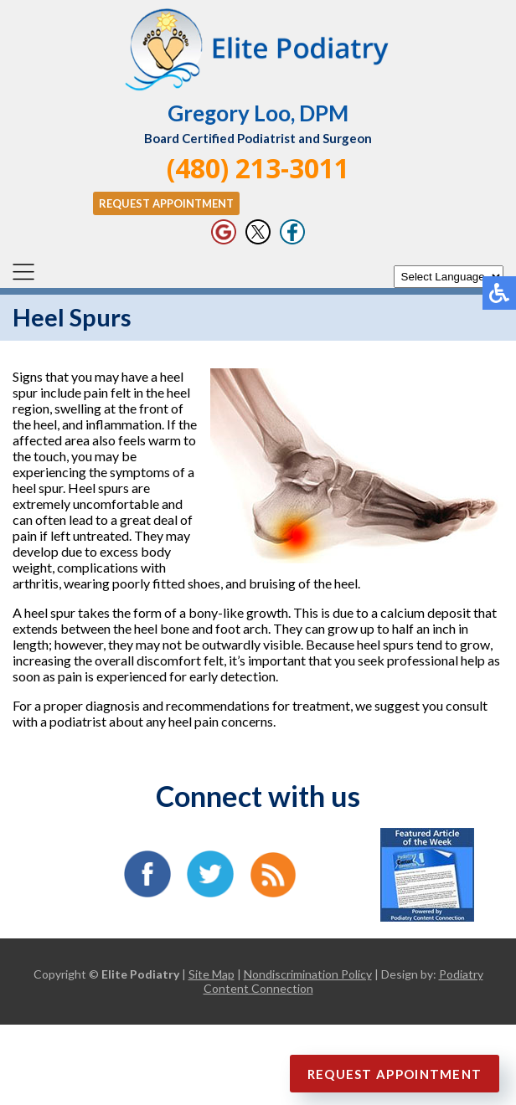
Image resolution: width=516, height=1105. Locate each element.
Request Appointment (166, 203)
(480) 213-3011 (258, 168)
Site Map (211, 974)
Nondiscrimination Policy (308, 974)
